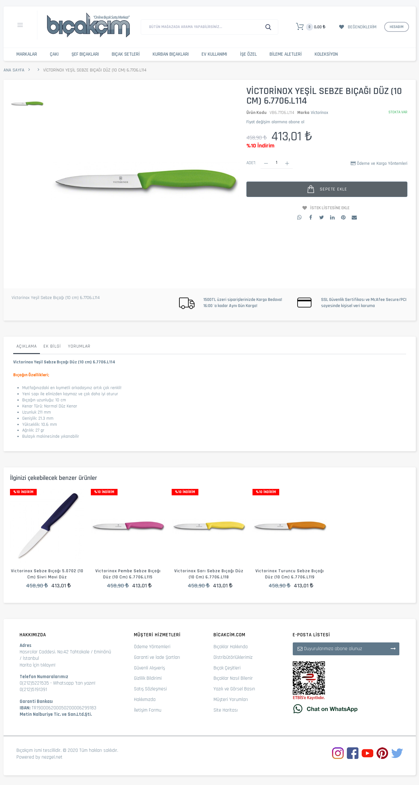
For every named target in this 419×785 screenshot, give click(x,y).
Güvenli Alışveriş (149, 668)
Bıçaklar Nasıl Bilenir (233, 678)
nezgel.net (52, 757)
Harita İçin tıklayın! (37, 665)
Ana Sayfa (14, 70)
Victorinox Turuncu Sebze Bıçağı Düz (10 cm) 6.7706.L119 (289, 574)
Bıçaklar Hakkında (231, 646)
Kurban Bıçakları (171, 54)
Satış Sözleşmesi (150, 689)
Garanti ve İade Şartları (157, 657)
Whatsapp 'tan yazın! (74, 683)
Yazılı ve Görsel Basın (234, 689)
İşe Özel (248, 54)
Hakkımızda (145, 699)
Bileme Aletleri (286, 54)
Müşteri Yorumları (231, 699)
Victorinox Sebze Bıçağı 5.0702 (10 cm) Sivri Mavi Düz (47, 574)
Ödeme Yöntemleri (152, 646)
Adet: (251, 163)
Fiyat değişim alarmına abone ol (275, 122)
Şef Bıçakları (85, 54)
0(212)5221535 (34, 683)
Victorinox (319, 113)
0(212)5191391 (33, 690)
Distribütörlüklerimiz (233, 657)
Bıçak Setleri (126, 54)
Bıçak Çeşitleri (227, 668)
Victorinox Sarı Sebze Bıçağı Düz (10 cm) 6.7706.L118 (208, 574)
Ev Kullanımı (214, 54)
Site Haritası (226, 710)
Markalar (26, 54)
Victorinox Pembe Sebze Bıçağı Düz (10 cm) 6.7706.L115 (128, 574)
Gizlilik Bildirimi (148, 678)
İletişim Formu (147, 710)
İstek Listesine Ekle (329, 208)
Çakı (54, 54)
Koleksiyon (326, 54)
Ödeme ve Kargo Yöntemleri (382, 163)
